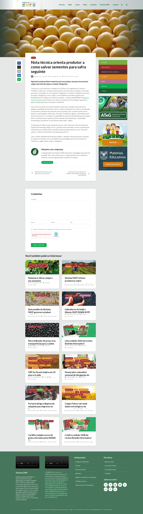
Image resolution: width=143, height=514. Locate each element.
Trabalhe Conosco (81, 481)
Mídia (70, 5)
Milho (36, 266)
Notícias (62, 5)
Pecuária (68, 266)
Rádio (67, 297)
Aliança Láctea (109, 462)
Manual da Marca (80, 469)
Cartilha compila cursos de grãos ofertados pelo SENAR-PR (42, 438)
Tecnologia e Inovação (71, 329)
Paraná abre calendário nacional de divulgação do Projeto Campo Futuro (77, 375)
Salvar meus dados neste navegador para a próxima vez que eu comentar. (52, 229)
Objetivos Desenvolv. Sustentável (85, 477)
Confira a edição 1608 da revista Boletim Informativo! (78, 436)
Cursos (77, 5)
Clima (85, 5)
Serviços (31, 423)
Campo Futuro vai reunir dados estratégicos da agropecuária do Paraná (76, 406)
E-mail (53, 222)
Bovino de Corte (47, 358)
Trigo (46, 266)
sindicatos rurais (27, 490)
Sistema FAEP (105, 5)
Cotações (93, 5)
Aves (39, 358)
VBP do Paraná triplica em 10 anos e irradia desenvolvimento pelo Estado (42, 375)
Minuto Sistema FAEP (85, 295)
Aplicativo (78, 473)
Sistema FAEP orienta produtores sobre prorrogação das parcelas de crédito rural (78, 282)
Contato (115, 5)
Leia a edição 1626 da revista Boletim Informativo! (78, 342)
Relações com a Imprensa (39, 76)
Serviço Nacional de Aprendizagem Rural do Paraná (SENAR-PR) (27, 488)
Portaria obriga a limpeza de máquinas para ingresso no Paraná (41, 406)
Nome (33, 222)
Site (71, 222)
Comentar (66, 76)
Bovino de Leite (33, 360)
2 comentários (47, 377)
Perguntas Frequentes (82, 462)
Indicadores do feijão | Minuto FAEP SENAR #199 (77, 311)
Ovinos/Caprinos (33, 365)
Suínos (35, 367)
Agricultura (32, 264)
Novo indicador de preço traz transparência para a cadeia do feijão (42, 343)
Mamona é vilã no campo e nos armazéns (40, 279)
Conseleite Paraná (110, 469)
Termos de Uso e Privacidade (84, 485)
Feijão (33, 57)
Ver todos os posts (47, 162)
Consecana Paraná (110, 465)
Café (76, 264)
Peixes (48, 365)
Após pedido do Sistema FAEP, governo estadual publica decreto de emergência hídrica (39, 313)
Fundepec (108, 473)
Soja (41, 266)
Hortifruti (37, 363)
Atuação (31, 295)
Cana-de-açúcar (42, 264)
